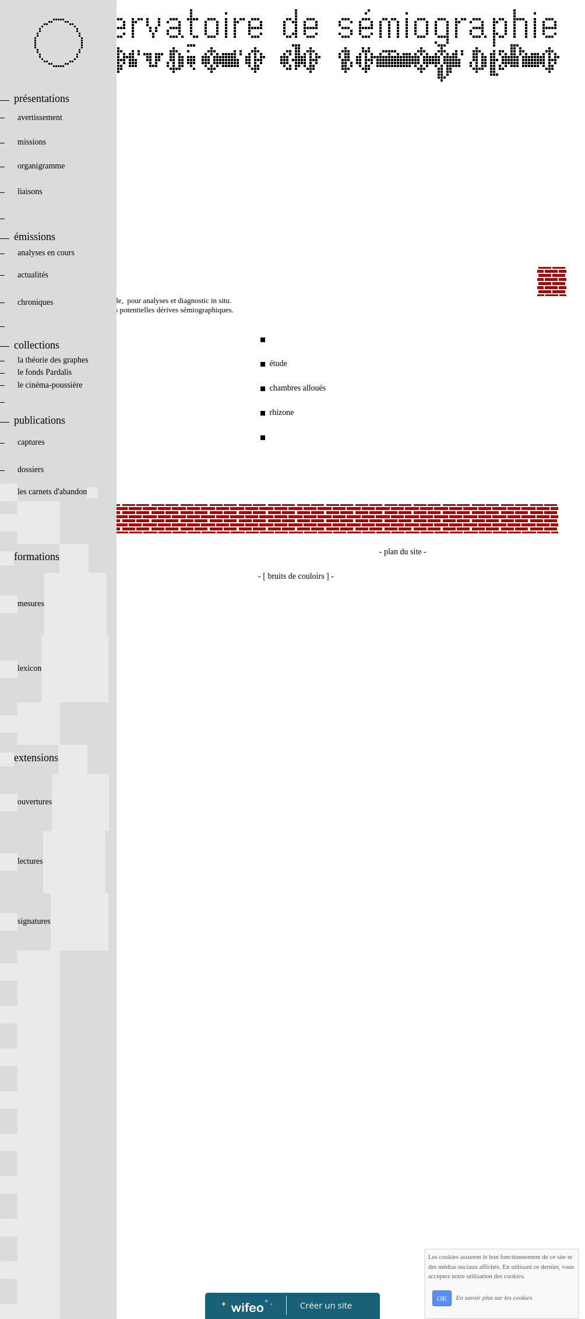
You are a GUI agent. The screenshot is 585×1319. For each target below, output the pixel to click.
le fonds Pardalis (47, 372)
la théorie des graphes (44, 360)
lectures (52, 861)
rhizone (281, 412)
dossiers (49, 469)
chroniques (53, 302)
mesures (53, 603)
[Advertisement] (296, 179)
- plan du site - (403, 551)
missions (51, 142)
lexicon (54, 668)
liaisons (53, 191)
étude (278, 363)
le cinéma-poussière (53, 385)
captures (50, 442)
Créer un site (326, 1305)
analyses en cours (52, 252)
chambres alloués (297, 388)
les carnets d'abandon (49, 491)
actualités (52, 274)
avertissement (52, 117)
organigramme (51, 165)
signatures (54, 921)
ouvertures (54, 801)
